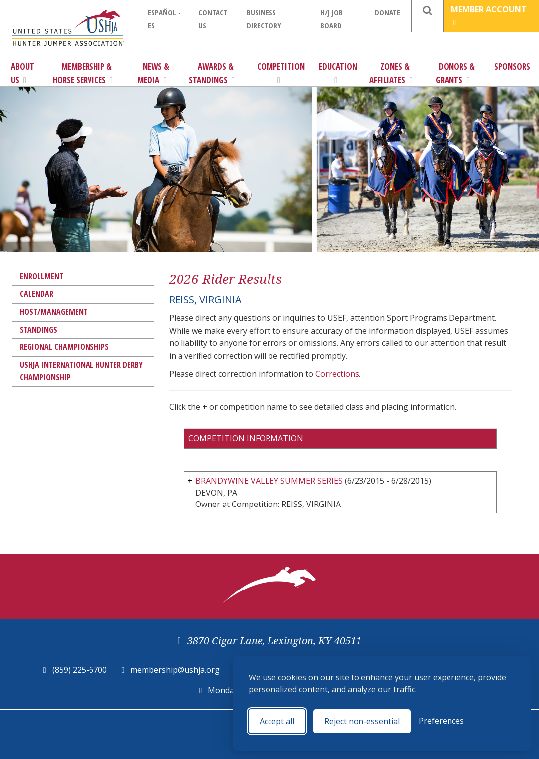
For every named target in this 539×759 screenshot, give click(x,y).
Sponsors (512, 66)
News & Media (153, 73)
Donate (387, 12)
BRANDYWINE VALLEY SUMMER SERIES (269, 480)
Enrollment (41, 276)
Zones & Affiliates (390, 73)
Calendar (36, 293)
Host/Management (54, 311)
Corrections (337, 373)
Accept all (277, 721)
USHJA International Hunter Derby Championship (81, 371)
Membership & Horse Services (83, 73)
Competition (281, 72)
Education (338, 72)
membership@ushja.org (175, 669)
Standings (38, 329)
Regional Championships (64, 346)
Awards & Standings (212, 73)
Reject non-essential (362, 721)
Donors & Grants (455, 73)
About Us (22, 73)
